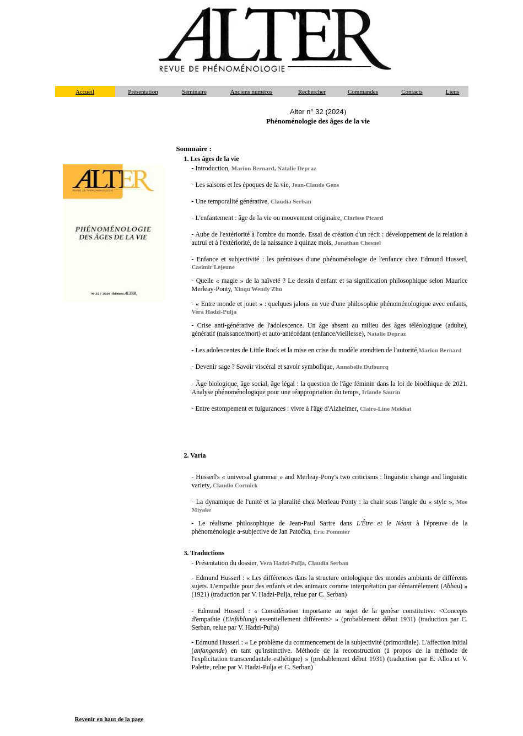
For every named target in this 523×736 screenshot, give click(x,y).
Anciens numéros (251, 91)
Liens (452, 91)
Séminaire (194, 91)
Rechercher (312, 91)
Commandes (363, 91)
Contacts (412, 91)
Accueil (85, 91)
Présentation (143, 91)
